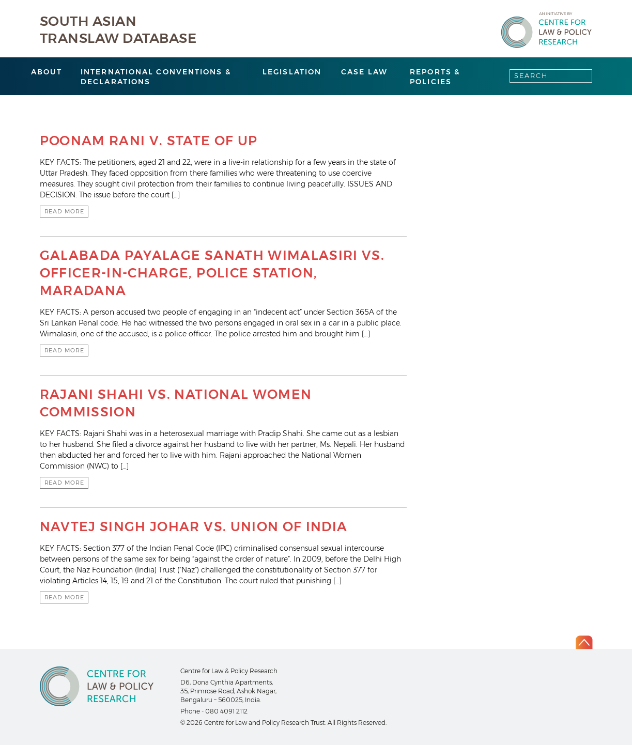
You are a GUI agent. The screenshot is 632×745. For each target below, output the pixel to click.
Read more (64, 211)
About (47, 71)
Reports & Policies (435, 76)
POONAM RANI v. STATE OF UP (149, 140)
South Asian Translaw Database (118, 29)
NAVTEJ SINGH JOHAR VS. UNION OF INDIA (194, 526)
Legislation (292, 71)
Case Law (364, 71)
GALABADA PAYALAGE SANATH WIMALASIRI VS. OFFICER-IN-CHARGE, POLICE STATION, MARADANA (212, 272)
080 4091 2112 (226, 711)
